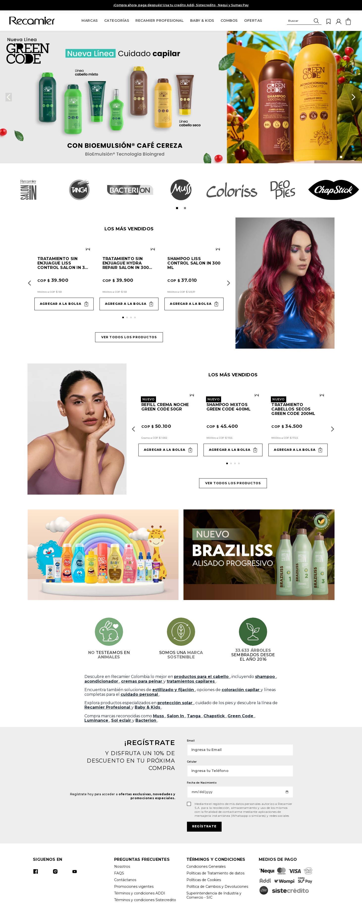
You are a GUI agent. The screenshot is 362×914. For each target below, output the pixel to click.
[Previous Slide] (8, 97)
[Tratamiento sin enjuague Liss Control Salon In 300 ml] (64, 279)
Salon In (176, 716)
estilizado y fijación (173, 689)
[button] (304, 21)
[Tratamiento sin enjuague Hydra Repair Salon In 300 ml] (129, 279)
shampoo (265, 676)
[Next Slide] (353, 97)
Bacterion (146, 720)
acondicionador (101, 681)
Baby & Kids (148, 707)
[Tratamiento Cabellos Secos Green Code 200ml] (298, 425)
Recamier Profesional (107, 707)
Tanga (194, 716)
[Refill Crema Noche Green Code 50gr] (168, 425)
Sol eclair (121, 720)
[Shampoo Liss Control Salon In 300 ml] (194, 279)
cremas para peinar (142, 681)
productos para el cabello (202, 676)
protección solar (175, 702)
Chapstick (215, 716)
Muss (159, 716)
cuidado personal (140, 694)
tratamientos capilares (191, 681)
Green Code (241, 716)
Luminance (96, 720)
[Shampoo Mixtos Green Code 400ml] (233, 425)
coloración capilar (241, 689)
